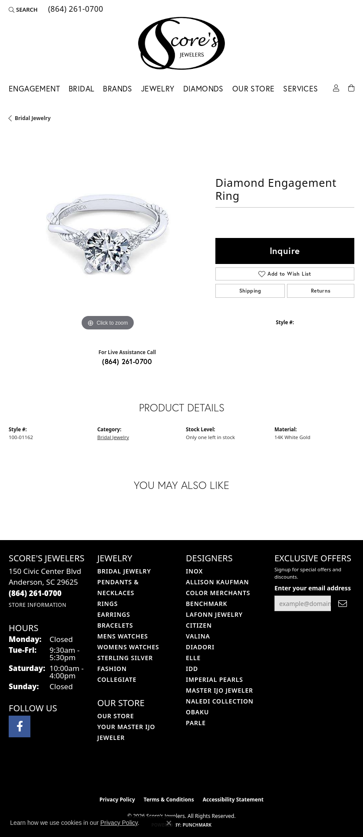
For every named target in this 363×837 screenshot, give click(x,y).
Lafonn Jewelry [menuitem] (214, 614)
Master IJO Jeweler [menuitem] (219, 690)
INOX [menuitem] (194, 571)
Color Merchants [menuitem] (218, 593)
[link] (74, 9)
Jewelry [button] (158, 89)
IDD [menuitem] (192, 668)
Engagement (34, 89)
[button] (23, 9)
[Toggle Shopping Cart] (351, 87)
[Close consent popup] (169, 823)
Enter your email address (312, 588)
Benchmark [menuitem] (206, 603)
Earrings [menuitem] (113, 614)
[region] (108, 234)
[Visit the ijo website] (167, 773)
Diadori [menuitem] (200, 647)
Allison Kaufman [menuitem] (217, 582)
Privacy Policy (117, 799)
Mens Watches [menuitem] (122, 636)
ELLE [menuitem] (193, 658)
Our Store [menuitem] (115, 716)
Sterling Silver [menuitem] (125, 658)
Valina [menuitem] (198, 636)
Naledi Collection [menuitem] (220, 701)
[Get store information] (37, 605)
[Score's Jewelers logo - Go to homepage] (181, 43)
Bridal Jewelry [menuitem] (124, 571)
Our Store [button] (253, 89)
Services (300, 89)
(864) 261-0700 (127, 361)
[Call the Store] (35, 593)
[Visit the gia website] (195, 773)
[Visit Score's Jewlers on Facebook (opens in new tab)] (19, 726)
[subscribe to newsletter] (342, 604)
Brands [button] (117, 89)
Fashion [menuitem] (112, 668)
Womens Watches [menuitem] (128, 647)
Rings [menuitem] (107, 603)
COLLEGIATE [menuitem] (116, 679)
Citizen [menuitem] (199, 625)
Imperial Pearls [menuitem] (214, 679)
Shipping (250, 290)
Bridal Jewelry (33, 118)
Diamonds (203, 89)
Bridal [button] (81, 89)
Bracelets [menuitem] (115, 625)
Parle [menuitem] (196, 723)
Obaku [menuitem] (197, 712)
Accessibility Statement (233, 799)
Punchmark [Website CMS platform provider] (197, 825)
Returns (321, 290)
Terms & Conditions (169, 799)
